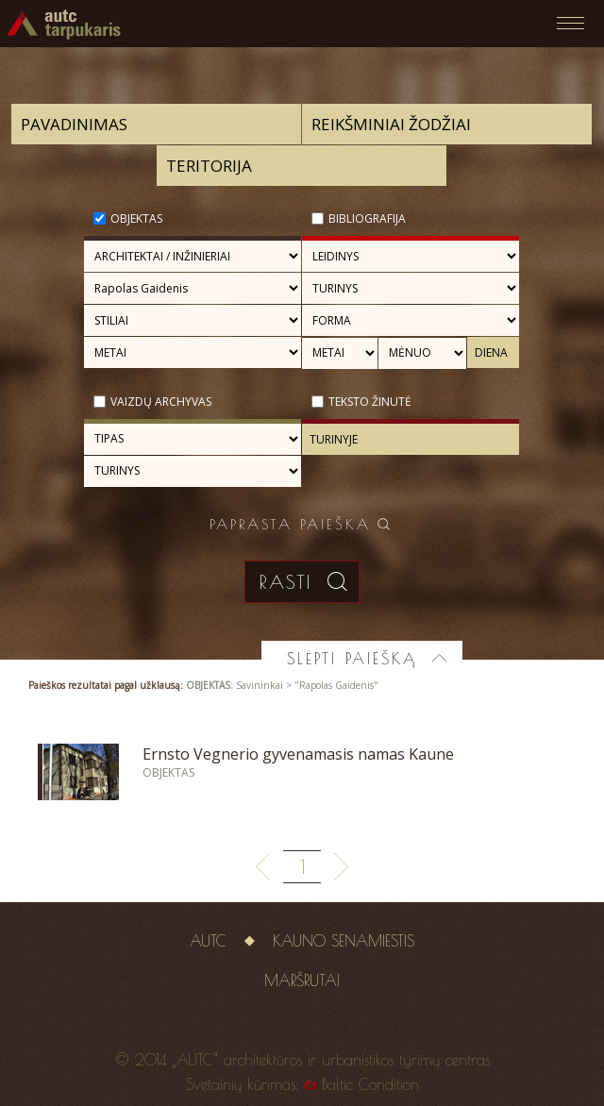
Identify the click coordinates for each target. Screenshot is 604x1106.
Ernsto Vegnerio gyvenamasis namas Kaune (298, 754)
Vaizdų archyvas (160, 402)
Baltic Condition (370, 1084)
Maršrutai (302, 980)
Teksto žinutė (369, 402)
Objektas (136, 218)
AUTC (208, 940)
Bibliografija (367, 218)
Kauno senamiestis (343, 940)
